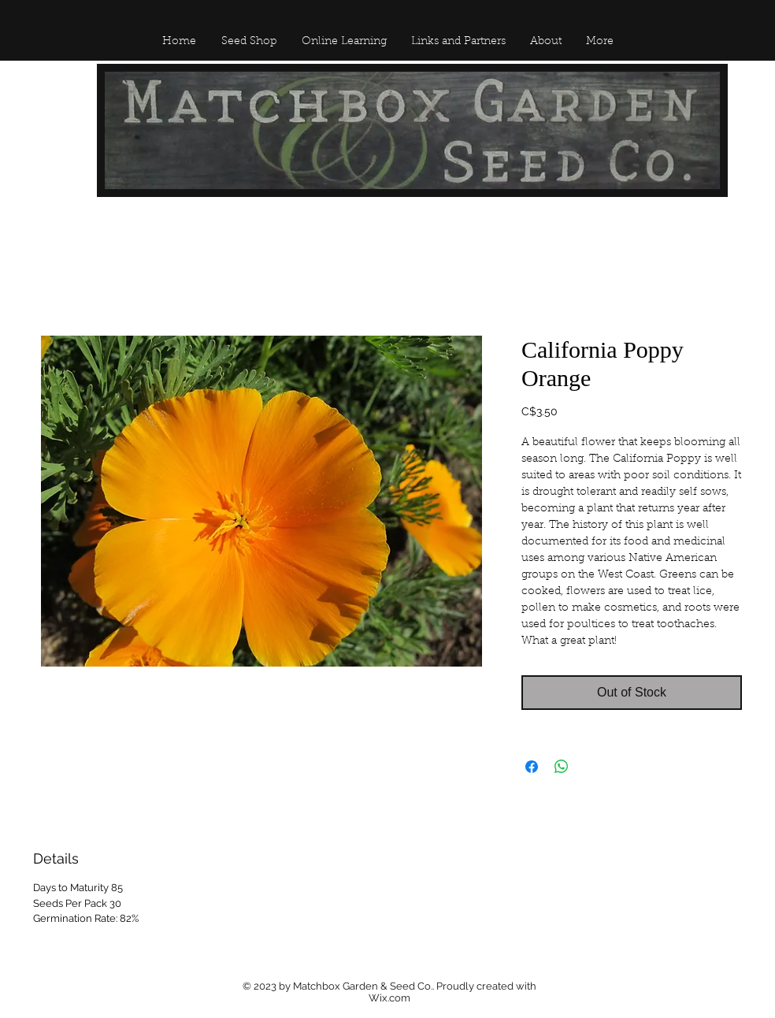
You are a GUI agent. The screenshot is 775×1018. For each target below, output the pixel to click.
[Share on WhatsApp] (561, 766)
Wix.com (389, 998)
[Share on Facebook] (531, 766)
